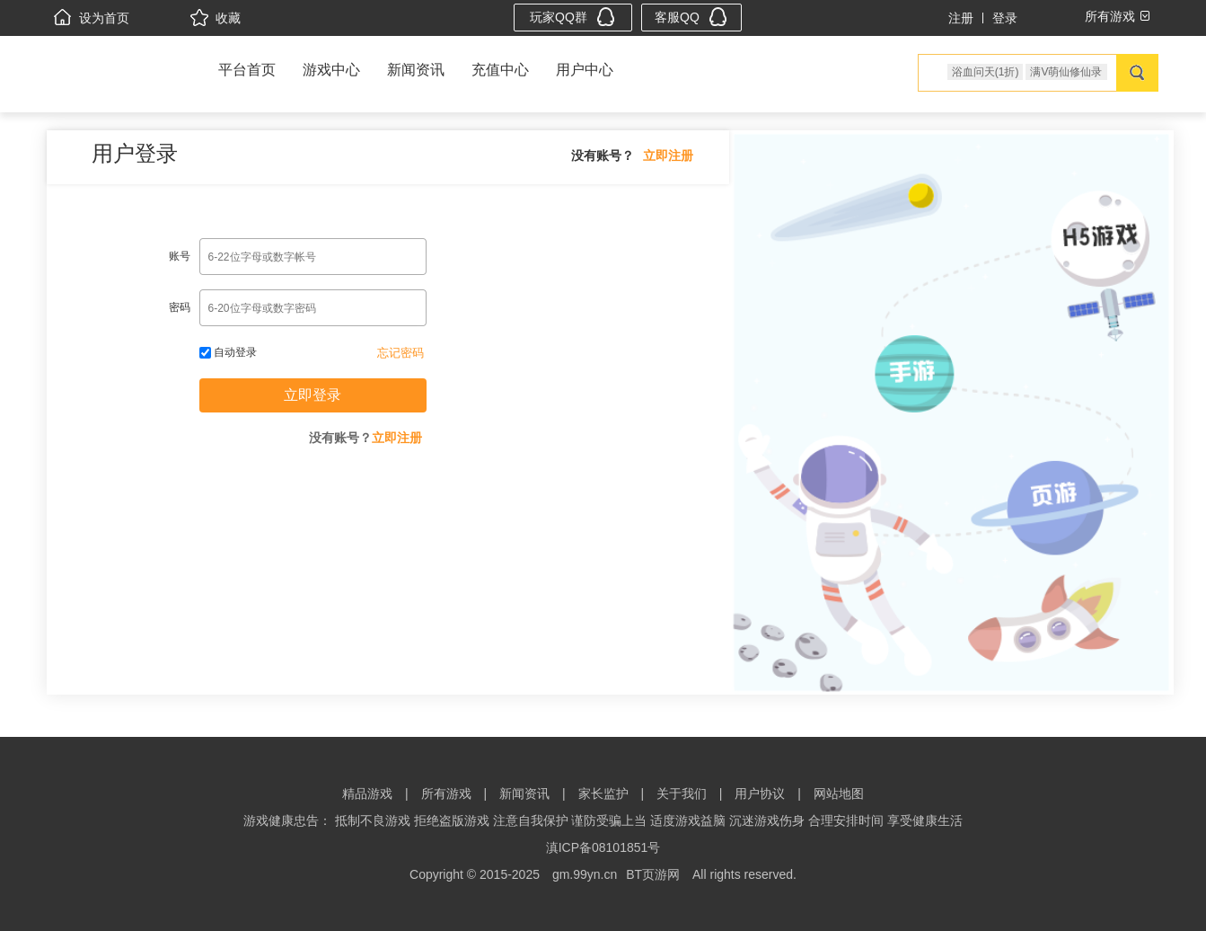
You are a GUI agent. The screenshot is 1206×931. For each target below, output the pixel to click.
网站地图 (839, 793)
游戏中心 (331, 69)
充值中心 (500, 69)
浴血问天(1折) (985, 72)
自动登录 (228, 352)
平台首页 (247, 69)
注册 (960, 18)
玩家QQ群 (572, 16)
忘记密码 (400, 352)
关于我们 (681, 793)
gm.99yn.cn (584, 874)
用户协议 (760, 793)
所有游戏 (446, 793)
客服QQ (691, 16)
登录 (1004, 18)
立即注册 (668, 155)
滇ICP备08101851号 (603, 847)
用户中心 (584, 69)
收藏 (215, 18)
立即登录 (312, 395)
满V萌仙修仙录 (1066, 72)
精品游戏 (367, 793)
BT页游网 (653, 874)
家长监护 (603, 793)
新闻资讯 (416, 69)
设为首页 (91, 18)
